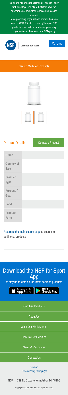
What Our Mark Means (34, 326)
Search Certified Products (34, 66)
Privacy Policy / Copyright (34, 371)
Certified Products (34, 306)
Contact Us (34, 357)
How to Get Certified (34, 337)
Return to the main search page (22, 231)
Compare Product (48, 142)
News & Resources (34, 347)
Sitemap (34, 367)
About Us (34, 316)
